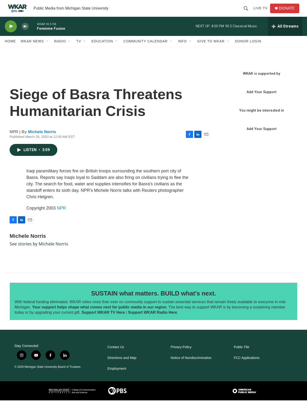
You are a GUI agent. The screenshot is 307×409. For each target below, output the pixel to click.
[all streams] (285, 34)
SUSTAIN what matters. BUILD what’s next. (153, 301)
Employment (116, 377)
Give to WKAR (210, 50)
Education (102, 50)
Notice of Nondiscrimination (191, 366)
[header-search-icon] (247, 12)
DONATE (288, 12)
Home (10, 50)
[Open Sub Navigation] (47, 50)
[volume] (25, 34)
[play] (11, 35)
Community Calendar (146, 50)
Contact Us (115, 356)
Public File (241, 356)
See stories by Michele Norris (39, 252)
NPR (61, 216)
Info (182, 50)
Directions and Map (121, 366)
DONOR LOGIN (248, 50)
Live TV (262, 12)
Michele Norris (42, 140)
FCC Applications (247, 366)
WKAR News (32, 50)
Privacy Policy (181, 356)
